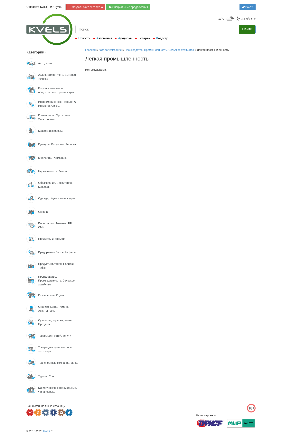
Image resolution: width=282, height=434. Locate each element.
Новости (84, 38)
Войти (247, 7)
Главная (90, 49)
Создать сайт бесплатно (86, 7)
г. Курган (56, 7)
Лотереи (144, 38)
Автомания (104, 38)
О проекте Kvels (36, 6)
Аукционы (125, 38)
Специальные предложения (128, 7)
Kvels (46, 431)
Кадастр (162, 38)
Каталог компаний (110, 49)
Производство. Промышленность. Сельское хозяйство (159, 49)
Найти (247, 29)
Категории (36, 52)
